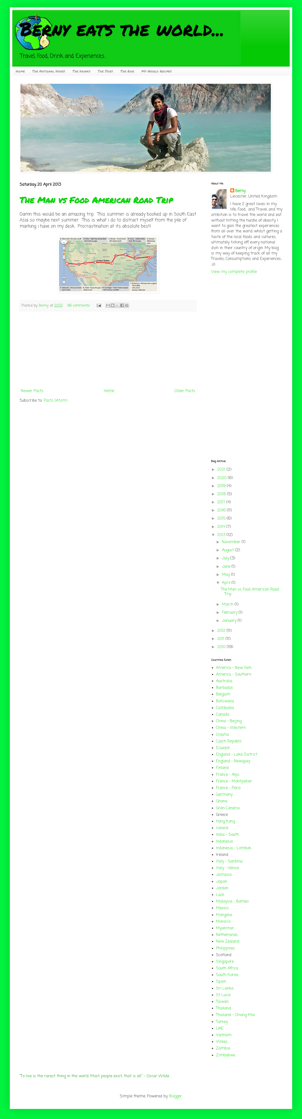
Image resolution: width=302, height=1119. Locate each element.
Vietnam (224, 1035)
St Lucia (223, 995)
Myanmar (225, 928)
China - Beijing (229, 721)
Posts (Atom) (56, 401)
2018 (222, 494)
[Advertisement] (108, 350)
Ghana (221, 801)
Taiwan (222, 1002)
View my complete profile (234, 272)
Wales (222, 1042)
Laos (220, 895)
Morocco (223, 922)
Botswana (225, 701)
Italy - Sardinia (229, 861)
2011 (221, 639)
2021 (222, 470)
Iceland (222, 828)
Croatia (222, 735)
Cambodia (225, 708)
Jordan (222, 888)
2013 (222, 535)
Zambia (223, 1048)
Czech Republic (229, 741)
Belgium (223, 694)
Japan (221, 882)
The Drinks (81, 71)
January (230, 621)
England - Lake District (236, 755)
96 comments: (79, 305)
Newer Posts (32, 391)
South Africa (227, 968)
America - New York (234, 668)
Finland (222, 768)
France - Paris (228, 788)
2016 (222, 510)
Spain (221, 982)
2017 (221, 502)
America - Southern (233, 675)
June (227, 567)
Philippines (225, 948)
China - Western (231, 728)
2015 (222, 519)
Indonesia (224, 842)
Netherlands (227, 935)
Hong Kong (225, 821)
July (226, 558)
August (228, 550)
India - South (227, 835)
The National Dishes (48, 71)
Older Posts (184, 391)
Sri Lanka (224, 989)
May (226, 575)
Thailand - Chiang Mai (235, 1015)
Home (20, 71)
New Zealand (227, 942)
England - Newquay (233, 761)
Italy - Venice (227, 868)
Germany (224, 795)
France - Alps (227, 775)
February (230, 613)
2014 (221, 527)
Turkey (222, 1022)
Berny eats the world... (122, 28)
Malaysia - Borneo (232, 902)
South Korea (227, 975)
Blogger (175, 1096)
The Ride (127, 71)
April (227, 583)
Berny (240, 191)
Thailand (223, 1008)
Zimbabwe (225, 1055)
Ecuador (223, 748)
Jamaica (224, 875)
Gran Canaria (228, 808)
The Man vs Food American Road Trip (96, 200)
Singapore (225, 962)
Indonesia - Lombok (233, 848)
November (232, 542)
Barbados (224, 688)
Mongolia (224, 915)
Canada (222, 715)
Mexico (222, 908)
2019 (222, 486)
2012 (222, 631)
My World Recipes (156, 71)
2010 (222, 647)
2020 (222, 478)
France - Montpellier (234, 781)
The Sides (105, 71)
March (228, 605)
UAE (219, 1029)
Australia (224, 681)
